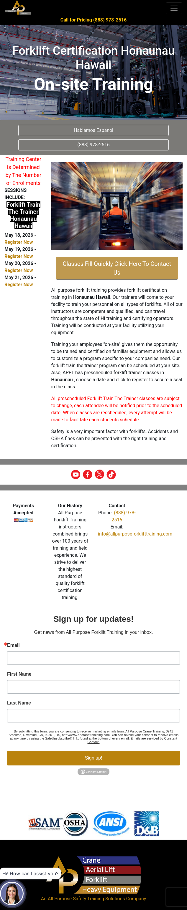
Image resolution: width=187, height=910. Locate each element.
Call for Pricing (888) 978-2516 (93, 20)
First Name (19, 674)
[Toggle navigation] (174, 8)
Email (13, 645)
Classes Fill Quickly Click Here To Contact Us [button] (117, 268)
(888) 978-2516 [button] (93, 144)
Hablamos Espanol (93, 130)
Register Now (18, 242)
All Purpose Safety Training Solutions (86, 898)
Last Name (19, 703)
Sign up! (93, 757)
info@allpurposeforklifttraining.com (135, 534)
